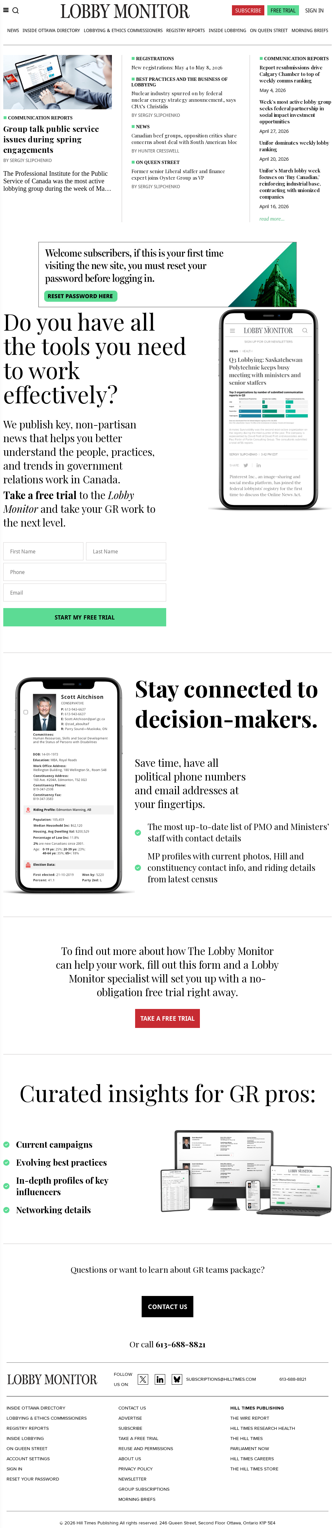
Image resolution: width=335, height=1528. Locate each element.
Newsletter (132, 1479)
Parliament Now (249, 1448)
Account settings (28, 1459)
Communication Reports (40, 118)
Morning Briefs (309, 30)
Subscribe (248, 10)
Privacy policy (135, 1469)
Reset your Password (33, 1479)
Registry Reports (185, 30)
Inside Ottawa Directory (51, 30)
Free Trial (283, 10)
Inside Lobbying (227, 30)
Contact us (167, 1306)
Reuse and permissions (145, 1448)
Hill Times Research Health (262, 1428)
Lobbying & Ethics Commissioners (123, 30)
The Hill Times (246, 1438)
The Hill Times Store (254, 1469)
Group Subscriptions (143, 1489)
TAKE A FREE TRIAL (167, 1018)
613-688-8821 (292, 1379)
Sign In (314, 10)
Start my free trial (85, 617)
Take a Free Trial (138, 1438)
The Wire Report (249, 1418)
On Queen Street (269, 30)
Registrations (155, 58)
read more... (272, 219)
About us (129, 1459)
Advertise (130, 1418)
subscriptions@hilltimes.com (221, 1379)
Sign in (14, 1469)
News (13, 30)
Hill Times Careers (252, 1459)
